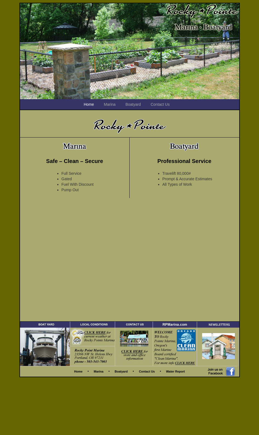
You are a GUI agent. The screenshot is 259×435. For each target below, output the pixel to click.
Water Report (175, 371)
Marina (110, 104)
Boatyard (133, 104)
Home (89, 104)
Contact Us (160, 104)
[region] (129, 51)
